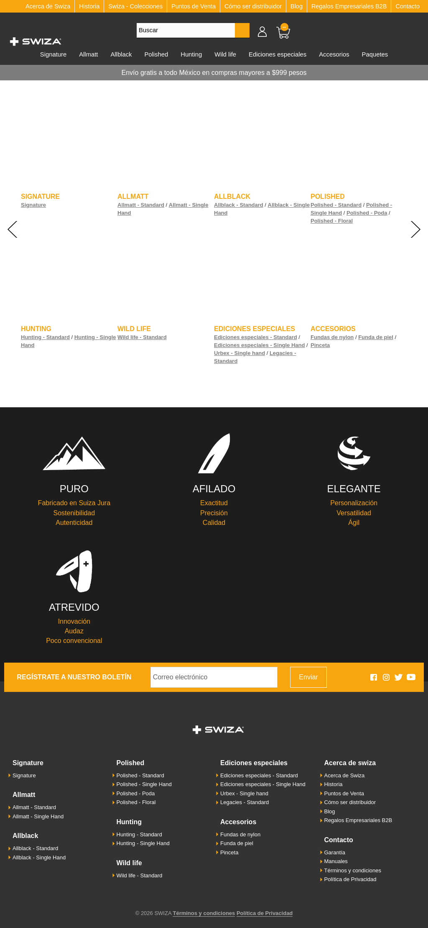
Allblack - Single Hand (39, 857)
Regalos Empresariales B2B (349, 6)
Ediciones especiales (277, 54)
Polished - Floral (332, 221)
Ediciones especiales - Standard (255, 337)
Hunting (191, 54)
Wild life (225, 54)
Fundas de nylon (332, 337)
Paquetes (375, 54)
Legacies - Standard (244, 802)
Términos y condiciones (353, 870)
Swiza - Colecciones (135, 6)
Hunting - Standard (45, 337)
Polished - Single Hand (144, 784)
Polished (156, 54)
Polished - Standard (336, 205)
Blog (296, 6)
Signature (40, 196)
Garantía (335, 852)
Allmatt (88, 54)
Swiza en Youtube (411, 677)
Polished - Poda (366, 213)
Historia (89, 6)
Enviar (308, 677)
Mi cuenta (266, 31)
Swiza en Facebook (373, 677)
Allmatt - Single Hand (38, 816)
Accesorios (334, 54)
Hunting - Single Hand (143, 843)
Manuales (336, 861)
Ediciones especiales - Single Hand (259, 345)
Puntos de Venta (193, 6)
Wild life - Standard (142, 337)
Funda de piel (375, 337)
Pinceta (320, 345)
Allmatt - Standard (140, 205)
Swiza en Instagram (386, 677)
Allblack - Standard (238, 205)
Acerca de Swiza (350, 762)
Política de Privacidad (350, 879)
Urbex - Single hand (239, 353)
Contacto (407, 6)
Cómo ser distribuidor (253, 6)
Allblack (121, 54)
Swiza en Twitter (398, 677)
